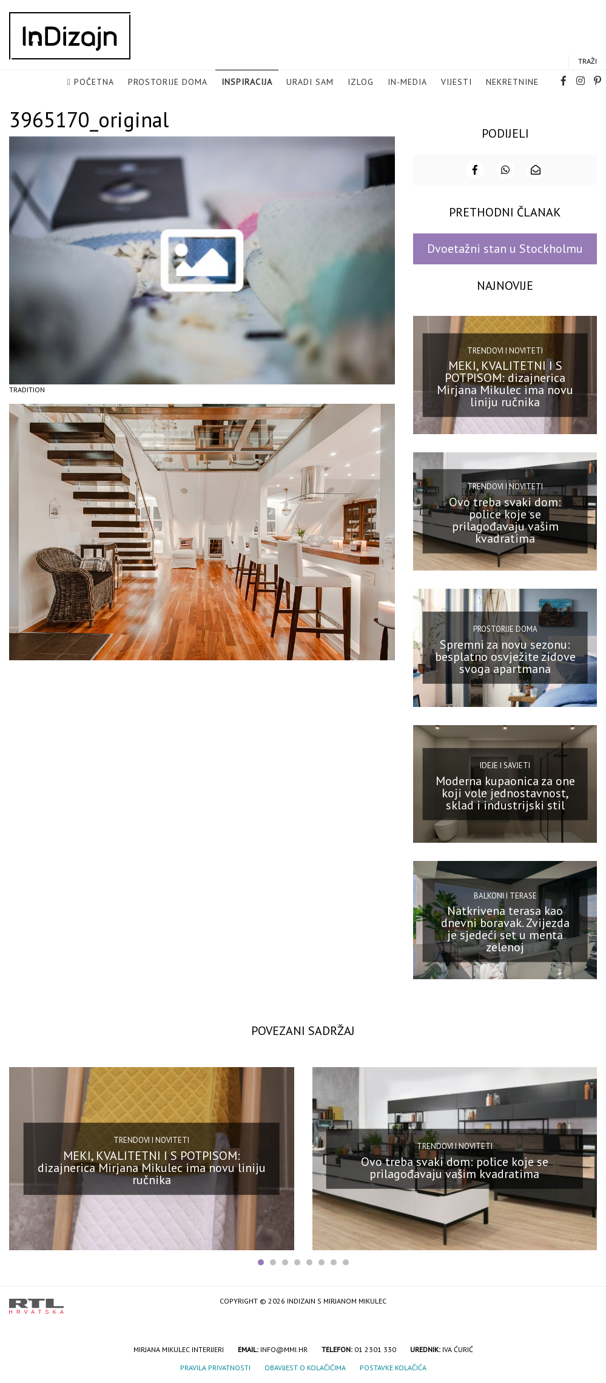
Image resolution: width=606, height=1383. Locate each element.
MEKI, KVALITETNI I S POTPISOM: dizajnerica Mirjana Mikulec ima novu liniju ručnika (505, 383)
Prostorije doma (167, 82)
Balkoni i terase (505, 894)
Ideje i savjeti (505, 764)
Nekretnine (512, 82)
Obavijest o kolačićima (305, 1366)
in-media (407, 82)
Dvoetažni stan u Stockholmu (505, 248)
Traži (587, 61)
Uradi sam (310, 82)
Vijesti (456, 82)
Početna (94, 82)
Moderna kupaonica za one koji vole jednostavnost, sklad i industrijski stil (505, 792)
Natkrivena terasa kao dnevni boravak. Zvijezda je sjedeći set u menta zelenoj (505, 928)
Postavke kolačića (393, 1366)
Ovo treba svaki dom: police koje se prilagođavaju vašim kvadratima (505, 519)
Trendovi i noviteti (505, 349)
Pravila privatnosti (215, 1366)
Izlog (361, 82)
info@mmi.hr (284, 1348)
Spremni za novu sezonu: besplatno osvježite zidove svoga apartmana (505, 655)
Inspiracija (246, 82)
